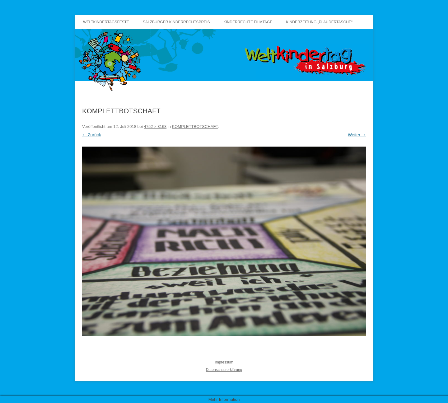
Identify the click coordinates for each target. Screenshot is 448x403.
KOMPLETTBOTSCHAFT (195, 126)
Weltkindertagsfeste (106, 22)
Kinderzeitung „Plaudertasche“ (319, 22)
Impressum (224, 362)
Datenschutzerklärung (224, 370)
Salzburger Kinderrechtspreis (176, 22)
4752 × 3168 (155, 126)
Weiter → (357, 134)
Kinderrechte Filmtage (247, 22)
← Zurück (91, 134)
